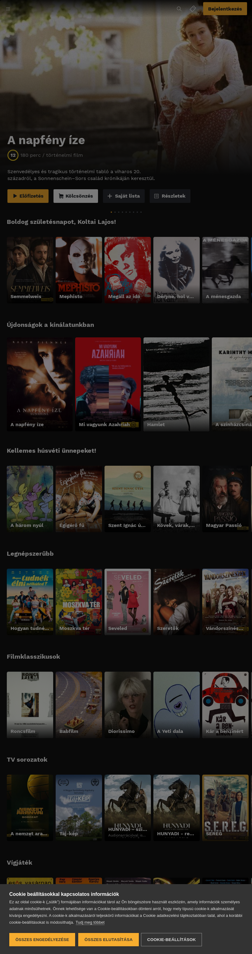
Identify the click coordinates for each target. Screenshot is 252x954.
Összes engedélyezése (42, 939)
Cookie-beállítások (172, 939)
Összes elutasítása (108, 939)
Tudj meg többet (90, 923)
